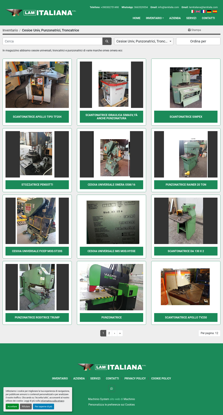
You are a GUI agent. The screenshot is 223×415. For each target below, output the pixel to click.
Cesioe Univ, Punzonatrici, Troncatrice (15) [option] (143, 41)
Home (136, 18)
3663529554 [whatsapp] (141, 7)
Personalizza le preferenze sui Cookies (111, 404)
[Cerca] (52, 41)
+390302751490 (110, 7)
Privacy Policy (135, 378)
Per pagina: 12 (209, 333)
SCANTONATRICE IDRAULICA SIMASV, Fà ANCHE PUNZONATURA (111, 116)
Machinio (129, 399)
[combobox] (143, 41)
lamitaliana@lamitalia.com (203, 7)
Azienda (175, 18)
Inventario (154, 18)
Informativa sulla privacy (52, 401)
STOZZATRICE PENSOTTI (37, 184)
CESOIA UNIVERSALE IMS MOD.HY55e (111, 251)
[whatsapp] (111, 388)
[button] (155, 18)
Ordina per (198, 41)
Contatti (208, 18)
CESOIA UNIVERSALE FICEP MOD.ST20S (37, 251)
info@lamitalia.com (168, 7)
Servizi (191, 18)
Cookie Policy (161, 378)
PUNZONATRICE (111, 317)
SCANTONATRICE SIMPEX (186, 116)
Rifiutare (26, 406)
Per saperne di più (43, 406)
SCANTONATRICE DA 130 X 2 (186, 251)
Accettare (12, 406)
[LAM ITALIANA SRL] (111, 367)
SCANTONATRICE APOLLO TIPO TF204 (37, 116)
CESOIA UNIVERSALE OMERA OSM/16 (111, 184)
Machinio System (98, 399)
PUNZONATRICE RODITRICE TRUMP (37, 317)
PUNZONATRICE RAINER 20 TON (186, 184)
